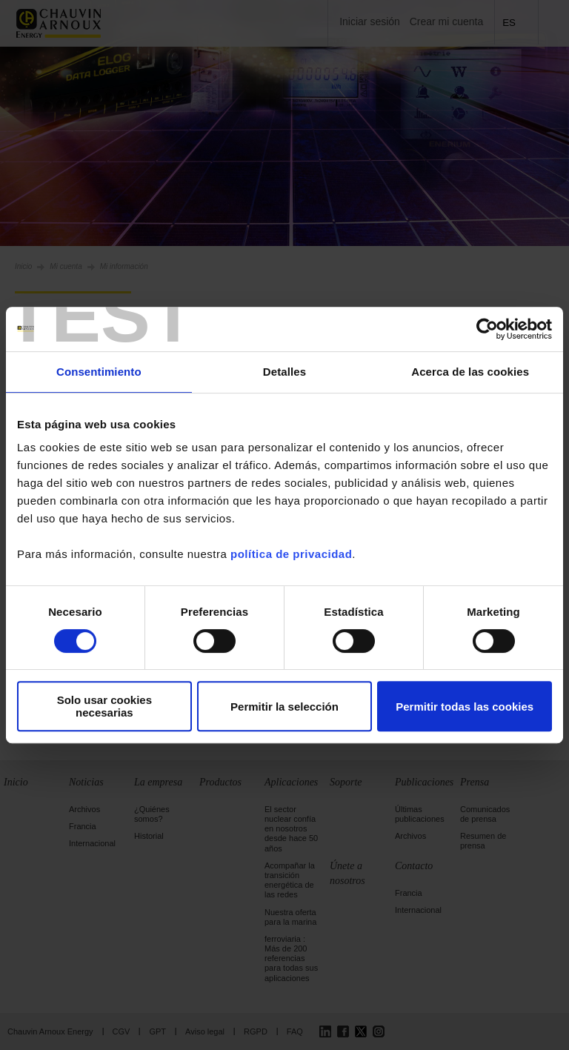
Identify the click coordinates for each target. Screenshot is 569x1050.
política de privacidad (291, 554)
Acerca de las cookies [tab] (470, 371)
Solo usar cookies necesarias (104, 706)
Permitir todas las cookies (464, 706)
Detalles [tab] (284, 371)
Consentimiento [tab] (99, 371)
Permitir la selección (284, 706)
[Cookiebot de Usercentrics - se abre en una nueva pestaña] (487, 329)
